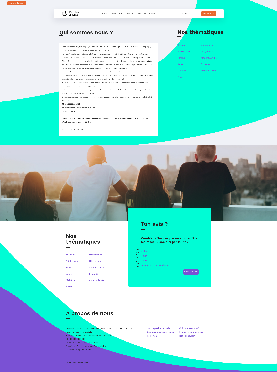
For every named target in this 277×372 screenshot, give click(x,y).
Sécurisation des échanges (160, 332)
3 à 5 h (144, 260)
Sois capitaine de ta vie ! (159, 328)
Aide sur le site (208, 70)
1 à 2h (144, 256)
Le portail (152, 335)
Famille (181, 58)
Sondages (153, 14)
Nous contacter (187, 335)
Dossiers (130, 14)
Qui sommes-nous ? (189, 328)
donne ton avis (191, 272)
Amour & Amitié (209, 58)
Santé (180, 64)
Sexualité (182, 45)
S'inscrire (184, 14)
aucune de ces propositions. (155, 265)
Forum (121, 14)
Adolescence (183, 51)
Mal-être (181, 70)
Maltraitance (207, 45)
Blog (114, 14)
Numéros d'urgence (16, 3)
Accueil (105, 14)
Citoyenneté (207, 51)
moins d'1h (146, 251)
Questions (142, 14)
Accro (180, 77)
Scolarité (205, 64)
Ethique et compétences (191, 332)
